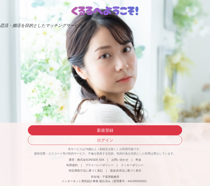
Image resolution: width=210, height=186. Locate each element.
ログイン (105, 140)
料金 (138, 159)
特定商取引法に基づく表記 (86, 170)
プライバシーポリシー (99, 165)
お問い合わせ (119, 159)
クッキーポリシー (132, 165)
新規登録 (105, 130)
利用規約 (72, 165)
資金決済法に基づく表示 (125, 170)
